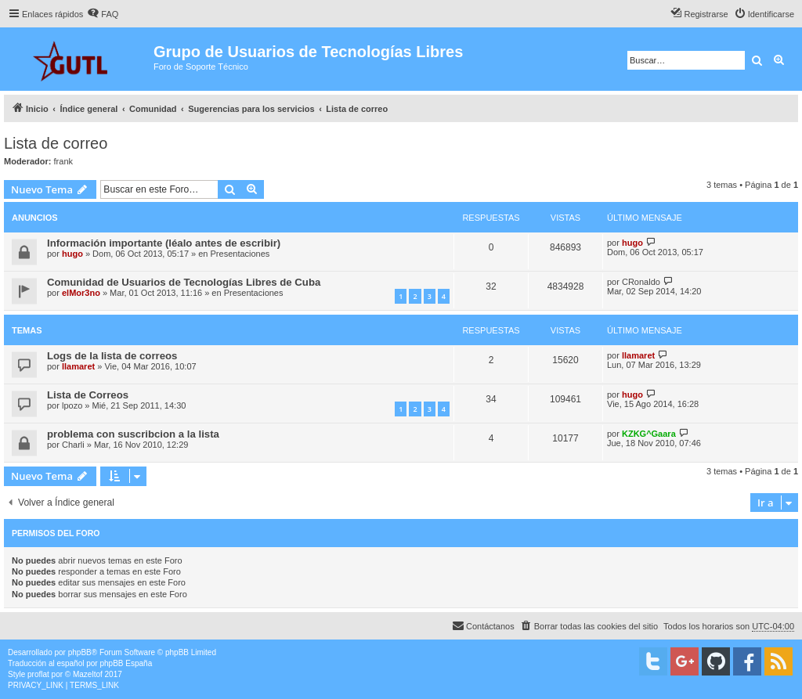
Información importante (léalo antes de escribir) (163, 243)
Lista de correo (55, 143)
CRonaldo (641, 281)
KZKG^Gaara (649, 433)
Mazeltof (88, 674)
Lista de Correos (87, 395)
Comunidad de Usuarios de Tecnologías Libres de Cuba (183, 282)
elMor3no (81, 292)
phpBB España (125, 663)
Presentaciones (240, 253)
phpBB (80, 652)
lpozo (72, 405)
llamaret (78, 366)
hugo (72, 253)
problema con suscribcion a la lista (133, 434)
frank (63, 161)
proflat (38, 674)
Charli (73, 444)
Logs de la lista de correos (112, 356)
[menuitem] (102, 14)
